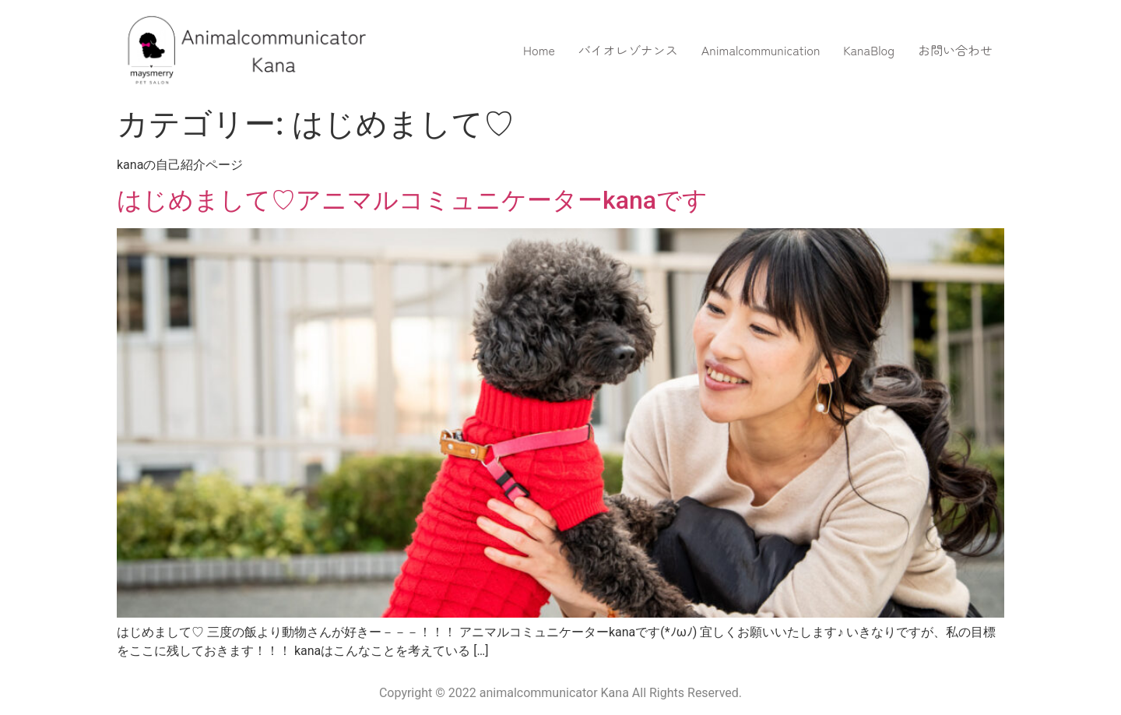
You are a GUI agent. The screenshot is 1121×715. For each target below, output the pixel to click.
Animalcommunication (761, 50)
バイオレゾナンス (628, 50)
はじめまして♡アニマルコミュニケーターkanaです (412, 200)
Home (539, 50)
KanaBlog (868, 50)
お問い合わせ (955, 50)
